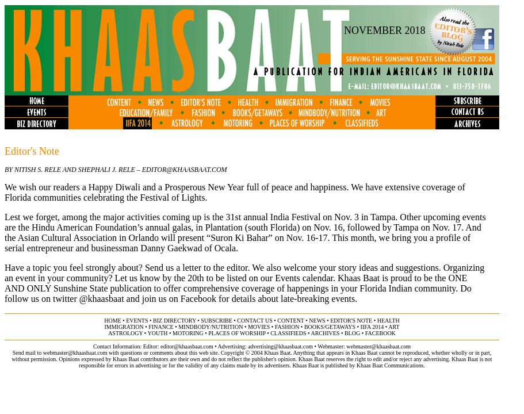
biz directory (174, 320)
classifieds (288, 333)
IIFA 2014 (372, 327)
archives (325, 333)
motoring (188, 333)
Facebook (198, 299)
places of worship (236, 333)
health (388, 320)
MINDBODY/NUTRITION (210, 327)
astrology (125, 333)
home (112, 320)
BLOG (352, 333)
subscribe (216, 320)
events (137, 320)
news (317, 320)
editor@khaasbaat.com (186, 346)
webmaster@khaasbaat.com (378, 346)
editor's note (351, 320)
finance (160, 327)
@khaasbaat (101, 299)
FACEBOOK (380, 333)
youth (157, 333)
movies (259, 327)
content (290, 320)
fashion (287, 327)
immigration (123, 327)
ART (393, 327)
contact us (255, 320)
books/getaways (329, 327)
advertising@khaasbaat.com (280, 346)
